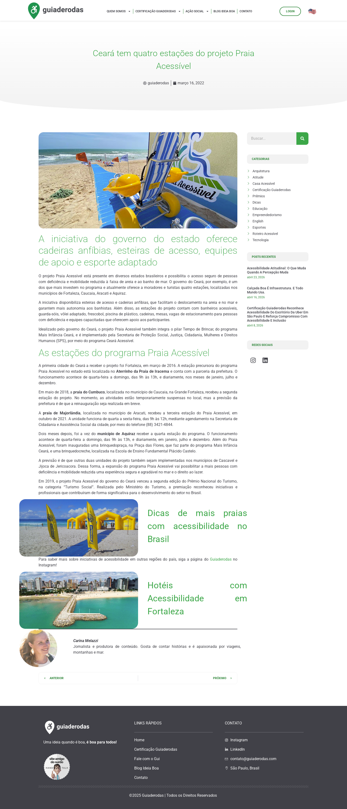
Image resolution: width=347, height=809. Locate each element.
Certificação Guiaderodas (158, 11)
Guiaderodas (221, 559)
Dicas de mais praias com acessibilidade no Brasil (197, 526)
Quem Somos (119, 11)
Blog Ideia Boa (224, 11)
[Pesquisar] (302, 138)
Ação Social (197, 11)
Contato (246, 11)
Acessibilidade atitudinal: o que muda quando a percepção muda (276, 270)
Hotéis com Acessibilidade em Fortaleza (197, 598)
